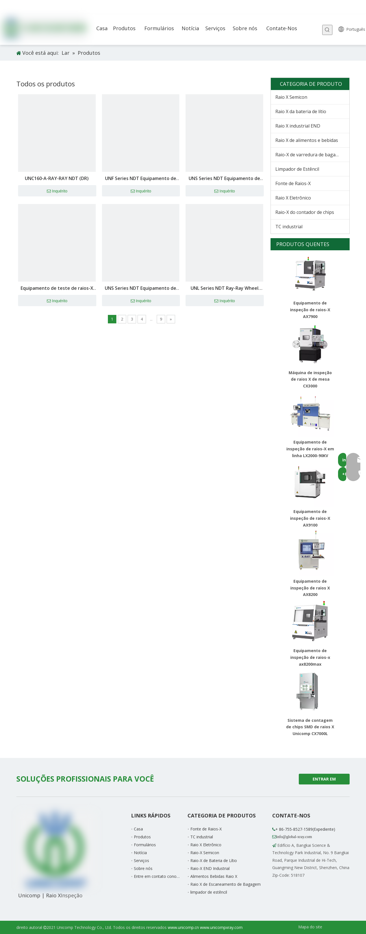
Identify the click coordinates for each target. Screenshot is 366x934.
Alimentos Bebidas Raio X (213, 876)
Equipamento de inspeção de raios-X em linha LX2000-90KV (310, 448)
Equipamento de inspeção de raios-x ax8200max (310, 657)
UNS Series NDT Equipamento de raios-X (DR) (224, 178)
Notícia (140, 852)
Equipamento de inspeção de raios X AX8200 (310, 587)
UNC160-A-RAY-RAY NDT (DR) (57, 178)
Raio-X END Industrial (210, 868)
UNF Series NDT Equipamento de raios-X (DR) (140, 178)
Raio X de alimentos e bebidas (306, 140)
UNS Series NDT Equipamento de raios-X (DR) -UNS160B (140, 288)
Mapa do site (310, 926)
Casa (138, 829)
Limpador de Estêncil (297, 169)
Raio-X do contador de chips (304, 212)
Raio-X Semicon (204, 852)
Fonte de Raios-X (293, 183)
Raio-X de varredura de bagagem (310, 155)
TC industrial (288, 226)
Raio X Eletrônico (293, 198)
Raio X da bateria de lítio (300, 111)
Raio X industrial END (297, 126)
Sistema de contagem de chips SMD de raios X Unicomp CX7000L (310, 727)
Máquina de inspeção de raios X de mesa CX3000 (310, 379)
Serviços (141, 860)
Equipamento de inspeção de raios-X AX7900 (310, 309)
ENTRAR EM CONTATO (324, 780)
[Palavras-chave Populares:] (327, 30)
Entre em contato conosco (158, 876)
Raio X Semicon (291, 97)
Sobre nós (143, 868)
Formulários (145, 844)
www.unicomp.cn (183, 927)
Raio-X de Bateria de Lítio (213, 860)
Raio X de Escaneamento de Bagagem (225, 884)
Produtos (142, 836)
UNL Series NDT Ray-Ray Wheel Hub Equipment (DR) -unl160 (224, 288)
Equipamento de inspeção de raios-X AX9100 (310, 518)
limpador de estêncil (208, 892)
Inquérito (57, 191)
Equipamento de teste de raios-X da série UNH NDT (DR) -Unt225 (57, 288)
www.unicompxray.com (221, 927)
